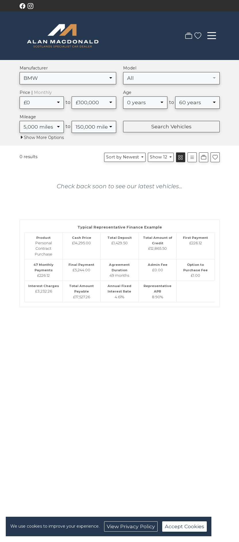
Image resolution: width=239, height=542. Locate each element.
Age (127, 92)
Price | (36, 92)
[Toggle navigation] (212, 35)
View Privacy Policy (131, 526)
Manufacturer (34, 68)
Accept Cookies (184, 526)
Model (129, 68)
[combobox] (68, 78)
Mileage (28, 116)
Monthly (43, 92)
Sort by (123, 157)
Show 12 (159, 157)
